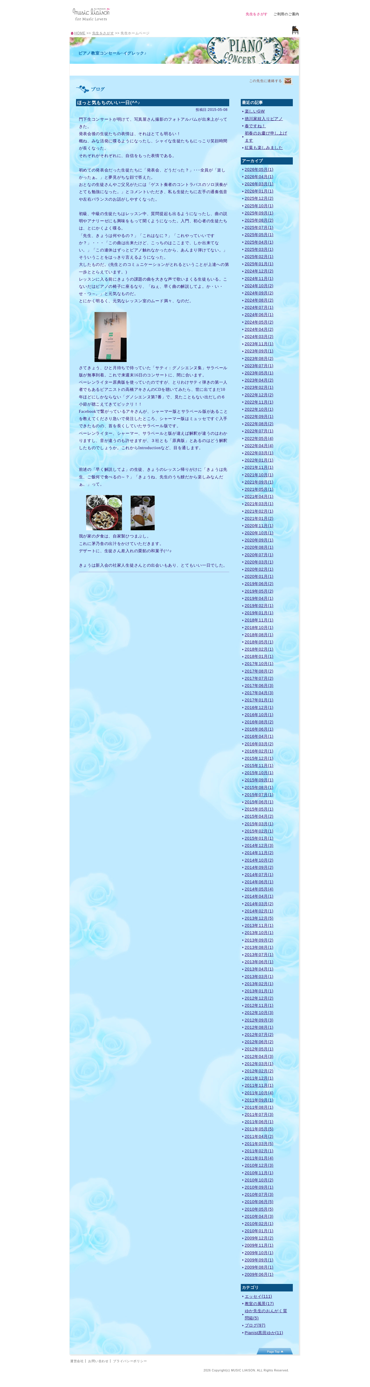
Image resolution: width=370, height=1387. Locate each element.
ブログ (256, 69)
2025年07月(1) (259, 227)
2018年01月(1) (259, 656)
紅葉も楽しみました (264, 147)
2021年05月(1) (259, 489)
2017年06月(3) (259, 685)
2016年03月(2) (259, 744)
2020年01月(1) (259, 576)
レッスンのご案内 (141, 69)
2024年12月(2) (259, 271)
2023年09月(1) (259, 351)
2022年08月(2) (259, 423)
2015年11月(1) (259, 765)
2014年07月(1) (259, 874)
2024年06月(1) (259, 314)
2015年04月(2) (259, 816)
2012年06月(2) (259, 1041)
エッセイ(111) (258, 1296)
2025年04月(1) (259, 242)
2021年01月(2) (259, 518)
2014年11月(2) (259, 852)
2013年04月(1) (259, 969)
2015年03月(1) (259, 824)
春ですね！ (255, 126)
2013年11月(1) (259, 925)
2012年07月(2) (259, 1034)
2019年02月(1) (259, 605)
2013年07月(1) (259, 954)
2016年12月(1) (259, 707)
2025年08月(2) (259, 220)
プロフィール (112, 69)
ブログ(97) (255, 1325)
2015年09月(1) (259, 780)
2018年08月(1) (259, 634)
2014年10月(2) (259, 860)
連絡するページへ (288, 81)
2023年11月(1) (259, 343)
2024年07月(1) (259, 307)
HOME (79, 33)
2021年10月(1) (259, 475)
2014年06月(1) (259, 882)
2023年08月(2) (259, 358)
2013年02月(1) (259, 983)
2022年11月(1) (259, 402)
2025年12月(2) (259, 198)
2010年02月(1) (259, 1223)
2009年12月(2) (259, 1238)
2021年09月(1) (259, 482)
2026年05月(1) (259, 169)
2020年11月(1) (259, 525)
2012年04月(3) (259, 1056)
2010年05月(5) (259, 1209)
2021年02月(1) (259, 511)
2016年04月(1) (259, 736)
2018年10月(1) (259, 627)
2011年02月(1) (259, 1151)
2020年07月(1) (259, 554)
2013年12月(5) (259, 918)
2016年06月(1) (259, 729)
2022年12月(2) (259, 395)
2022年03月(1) (259, 453)
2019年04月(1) (259, 598)
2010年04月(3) (259, 1216)
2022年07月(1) (259, 431)
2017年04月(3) (259, 692)
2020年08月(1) (259, 547)
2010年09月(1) (259, 1187)
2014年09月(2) (259, 867)
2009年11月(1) (259, 1245)
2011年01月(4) (259, 1158)
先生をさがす (257, 14)
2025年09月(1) (259, 213)
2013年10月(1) (259, 932)
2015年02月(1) (259, 831)
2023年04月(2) (259, 380)
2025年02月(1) (259, 256)
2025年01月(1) (259, 264)
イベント (198, 69)
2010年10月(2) (259, 1180)
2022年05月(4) (259, 438)
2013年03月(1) (259, 976)
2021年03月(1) (259, 503)
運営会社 (77, 1361)
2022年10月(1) (259, 409)
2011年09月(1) (259, 1100)
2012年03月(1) (259, 1063)
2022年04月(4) (259, 445)
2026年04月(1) (259, 176)
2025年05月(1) (259, 234)
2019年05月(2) (259, 591)
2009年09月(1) (259, 1260)
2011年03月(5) (259, 1143)
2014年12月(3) (259, 845)
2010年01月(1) (259, 1231)
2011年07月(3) (259, 1114)
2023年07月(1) (259, 365)
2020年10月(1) (259, 533)
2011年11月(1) (259, 1085)
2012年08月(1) (259, 1027)
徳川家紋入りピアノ (264, 118)
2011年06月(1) (259, 1121)
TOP (84, 69)
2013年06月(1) (259, 961)
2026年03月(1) (259, 184)
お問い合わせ (98, 1361)
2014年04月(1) (259, 896)
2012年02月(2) (259, 1071)
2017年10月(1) (259, 663)
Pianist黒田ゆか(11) (264, 1332)
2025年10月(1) (259, 206)
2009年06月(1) (259, 1274)
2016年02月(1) (259, 751)
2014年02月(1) (259, 911)
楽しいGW (255, 111)
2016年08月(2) (259, 722)
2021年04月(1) (259, 496)
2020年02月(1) (259, 569)
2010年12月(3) (259, 1165)
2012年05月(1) (259, 1049)
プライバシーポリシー (130, 1361)
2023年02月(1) (259, 387)
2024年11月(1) (259, 278)
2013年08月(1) (259, 947)
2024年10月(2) (259, 285)
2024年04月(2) (259, 329)
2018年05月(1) (259, 642)
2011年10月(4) (259, 1093)
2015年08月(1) (259, 787)
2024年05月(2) (259, 322)
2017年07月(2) (259, 678)
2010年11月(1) (259, 1173)
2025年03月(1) (259, 249)
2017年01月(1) (259, 700)
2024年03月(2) (259, 336)
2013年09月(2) (259, 940)
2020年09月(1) (259, 540)
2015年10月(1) (259, 772)
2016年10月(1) (259, 714)
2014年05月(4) (259, 889)
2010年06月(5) (259, 1201)
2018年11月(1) (259, 620)
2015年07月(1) (259, 794)
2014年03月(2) (259, 903)
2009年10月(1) (259, 1252)
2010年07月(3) (259, 1194)
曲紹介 (170, 69)
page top (274, 1351)
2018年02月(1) (259, 649)
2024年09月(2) (259, 293)
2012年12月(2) (259, 998)
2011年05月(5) (259, 1129)
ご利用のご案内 (286, 14)
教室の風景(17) (259, 1303)
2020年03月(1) (259, 562)
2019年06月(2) (259, 583)
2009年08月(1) (259, 1267)
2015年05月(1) (259, 809)
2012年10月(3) (259, 1012)
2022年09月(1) (259, 416)
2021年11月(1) (259, 467)
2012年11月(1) (259, 1005)
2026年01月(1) (259, 191)
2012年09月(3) (259, 1020)
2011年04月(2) (259, 1136)
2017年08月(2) (259, 671)
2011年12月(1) (259, 1078)
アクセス (227, 69)
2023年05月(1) (259, 373)
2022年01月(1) (259, 460)
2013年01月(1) (259, 991)
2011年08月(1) (259, 1107)
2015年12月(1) (259, 758)
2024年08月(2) (259, 300)
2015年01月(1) (259, 838)
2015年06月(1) (259, 802)
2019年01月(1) (259, 613)
